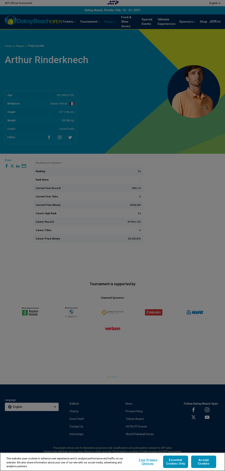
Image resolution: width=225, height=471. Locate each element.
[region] (112, 462)
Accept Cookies (203, 461)
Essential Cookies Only (175, 461)
